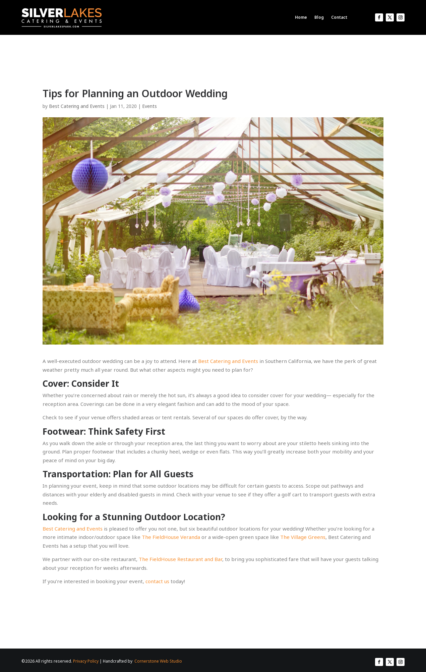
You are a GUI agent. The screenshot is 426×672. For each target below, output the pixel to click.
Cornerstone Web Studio (158, 661)
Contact (339, 17)
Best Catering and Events (77, 106)
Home (301, 17)
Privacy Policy (86, 661)
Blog (319, 17)
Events (149, 106)
